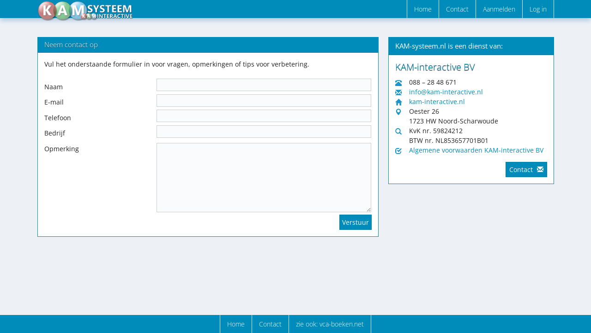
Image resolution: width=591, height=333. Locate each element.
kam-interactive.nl (437, 101)
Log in (538, 9)
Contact (457, 9)
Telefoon (57, 117)
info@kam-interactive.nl (446, 91)
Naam (53, 86)
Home (423, 9)
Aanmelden (499, 9)
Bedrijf (54, 133)
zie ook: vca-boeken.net (330, 324)
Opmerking (61, 148)
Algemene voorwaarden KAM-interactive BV (476, 150)
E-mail (54, 102)
